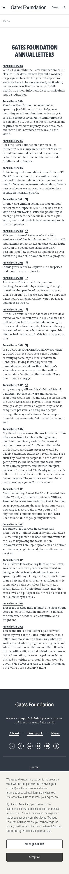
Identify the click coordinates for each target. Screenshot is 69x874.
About (14, 733)
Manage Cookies (34, 846)
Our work (35, 733)
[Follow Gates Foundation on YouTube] (47, 746)
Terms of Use (44, 833)
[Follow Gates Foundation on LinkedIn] (29, 746)
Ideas (6, 21)
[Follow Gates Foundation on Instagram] (38, 746)
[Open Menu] (4, 7)
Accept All (34, 859)
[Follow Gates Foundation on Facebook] (20, 746)
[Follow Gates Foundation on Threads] (56, 746)
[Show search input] (59, 7)
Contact (34, 767)
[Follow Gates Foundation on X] (12, 746)
